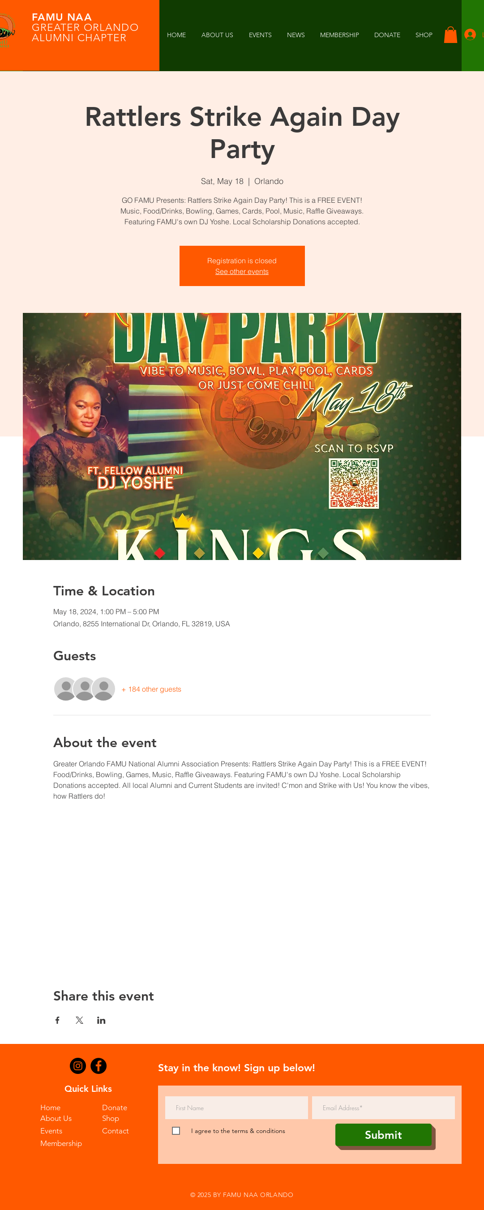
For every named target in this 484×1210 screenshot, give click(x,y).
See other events (242, 271)
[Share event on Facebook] (57, 1020)
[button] (296, 35)
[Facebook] (98, 1066)
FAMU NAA (62, 17)
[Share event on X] (79, 1020)
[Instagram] (78, 1066)
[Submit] (383, 1135)
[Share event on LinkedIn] (101, 1020)
